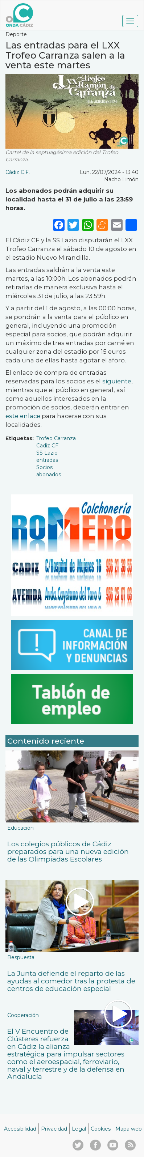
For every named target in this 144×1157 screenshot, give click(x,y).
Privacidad (54, 1129)
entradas (47, 460)
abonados (48, 474)
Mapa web (128, 1129)
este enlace (22, 416)
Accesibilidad (20, 1129)
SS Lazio (47, 453)
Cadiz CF (47, 445)
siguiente (116, 381)
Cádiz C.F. (17, 172)
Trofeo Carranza (56, 438)
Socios (44, 467)
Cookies (101, 1129)
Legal (79, 1129)
